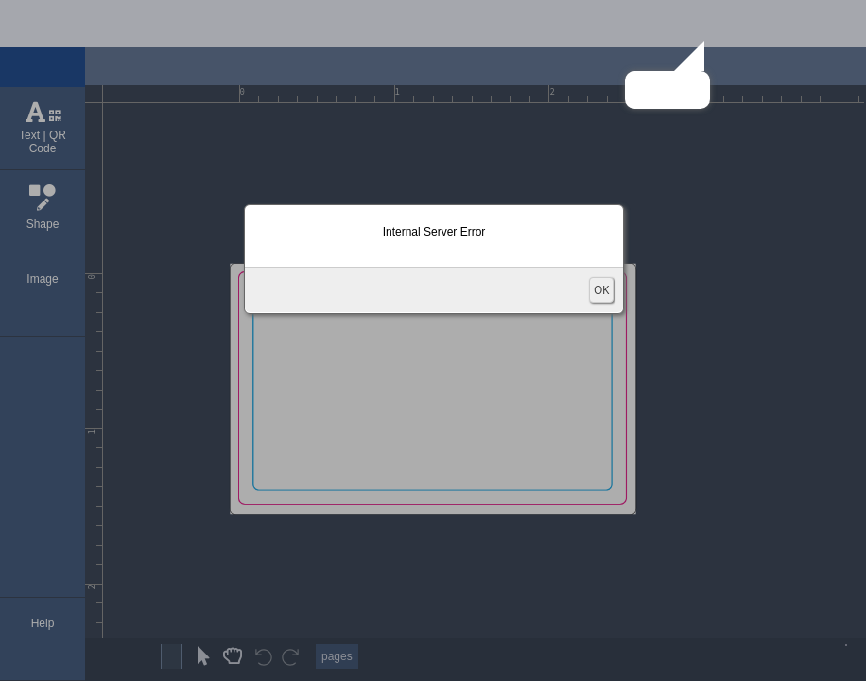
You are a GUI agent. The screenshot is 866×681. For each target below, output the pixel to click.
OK (601, 290)
